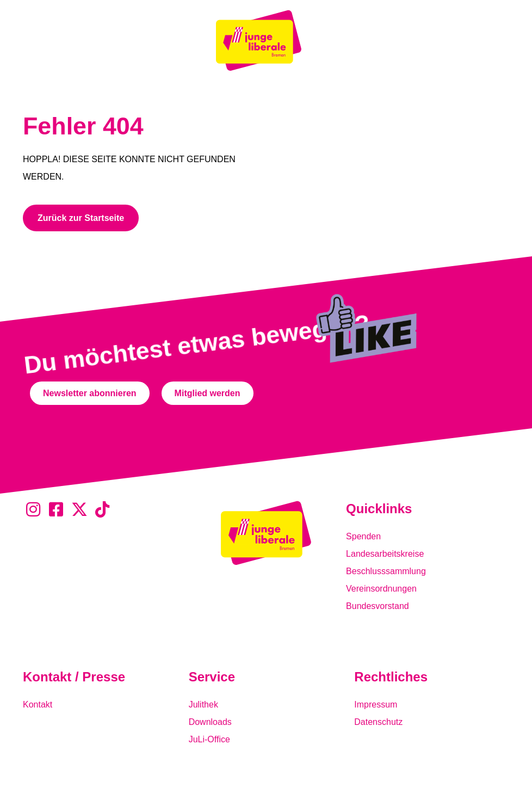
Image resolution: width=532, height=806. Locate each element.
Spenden (363, 536)
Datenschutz (378, 722)
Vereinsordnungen (381, 588)
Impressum (375, 704)
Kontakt (37, 704)
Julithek (203, 704)
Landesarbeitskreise (385, 553)
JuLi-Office (209, 739)
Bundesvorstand (377, 606)
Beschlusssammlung (386, 571)
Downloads (210, 722)
